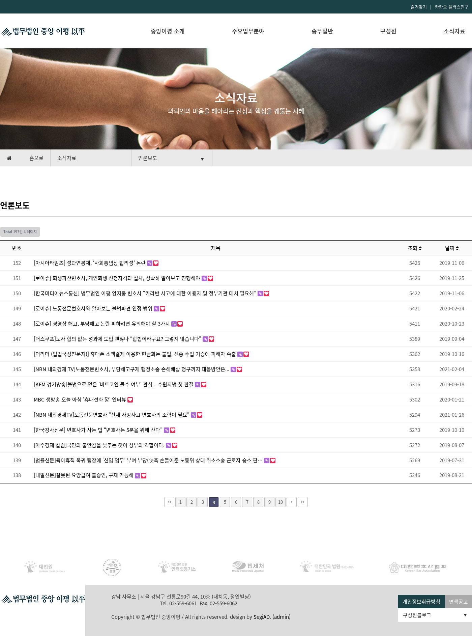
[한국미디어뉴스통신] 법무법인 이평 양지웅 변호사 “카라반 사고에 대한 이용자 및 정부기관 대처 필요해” (146, 293)
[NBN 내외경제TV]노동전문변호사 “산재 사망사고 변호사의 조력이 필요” (112, 414)
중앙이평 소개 (168, 31)
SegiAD (262, 616)
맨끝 (303, 502)
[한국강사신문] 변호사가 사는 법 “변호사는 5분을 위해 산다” (99, 430)
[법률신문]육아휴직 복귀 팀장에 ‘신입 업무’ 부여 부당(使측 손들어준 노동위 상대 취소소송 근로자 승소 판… (149, 460)
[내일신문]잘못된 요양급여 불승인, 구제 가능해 (84, 475)
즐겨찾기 (419, 6)
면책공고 (458, 601)
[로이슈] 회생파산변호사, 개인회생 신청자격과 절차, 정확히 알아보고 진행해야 (118, 278)
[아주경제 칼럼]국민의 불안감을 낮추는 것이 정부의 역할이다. (100, 445)
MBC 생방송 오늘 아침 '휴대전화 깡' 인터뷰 (80, 399)
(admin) (281, 616)
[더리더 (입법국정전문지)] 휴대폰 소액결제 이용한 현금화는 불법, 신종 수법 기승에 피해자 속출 (135, 354)
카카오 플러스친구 (452, 6)
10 (280, 502)
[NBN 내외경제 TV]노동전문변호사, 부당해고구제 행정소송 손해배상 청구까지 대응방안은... (132, 369)
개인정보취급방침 (421, 601)
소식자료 (454, 31)
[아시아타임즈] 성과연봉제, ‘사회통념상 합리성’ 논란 (90, 263)
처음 (169, 502)
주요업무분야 (248, 31)
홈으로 (36, 158)
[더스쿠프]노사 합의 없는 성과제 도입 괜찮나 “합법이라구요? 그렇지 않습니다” (118, 338)
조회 (415, 248)
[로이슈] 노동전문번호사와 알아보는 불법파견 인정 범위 (94, 308)
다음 (292, 502)
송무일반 (322, 31)
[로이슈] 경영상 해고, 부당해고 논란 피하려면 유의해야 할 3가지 (102, 323)
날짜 (452, 248)
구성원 (388, 31)
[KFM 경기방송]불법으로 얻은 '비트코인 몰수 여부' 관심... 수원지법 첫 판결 (114, 384)
